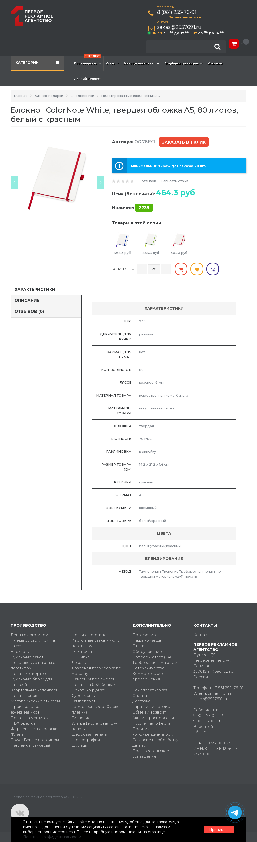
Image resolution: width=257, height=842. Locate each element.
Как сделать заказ (149, 690)
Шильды (80, 745)
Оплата (139, 695)
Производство (87, 61)
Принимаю (219, 829)
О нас (112, 63)
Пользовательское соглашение (150, 753)
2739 (144, 207)
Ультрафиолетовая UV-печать (95, 726)
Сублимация (84, 695)
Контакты (215, 63)
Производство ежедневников (25, 709)
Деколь (79, 662)
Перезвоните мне (185, 17)
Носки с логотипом (91, 634)
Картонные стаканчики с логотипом (96, 643)
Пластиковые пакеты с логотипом (33, 665)
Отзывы (139, 645)
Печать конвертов (28, 673)
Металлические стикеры (35, 701)
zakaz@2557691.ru (179, 27)
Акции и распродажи (153, 717)
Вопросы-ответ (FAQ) (153, 657)
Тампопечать (84, 701)
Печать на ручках (88, 690)
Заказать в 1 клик (184, 142)
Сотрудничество (148, 668)
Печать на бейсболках (93, 684)
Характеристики (35, 289)
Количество (123, 269)
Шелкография (86, 739)
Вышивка (81, 657)
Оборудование (147, 651)
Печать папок (24, 695)
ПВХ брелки (23, 723)
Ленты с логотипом (29, 634)
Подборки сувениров (183, 63)
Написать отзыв (174, 181)
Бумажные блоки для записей (32, 682)
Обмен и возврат (149, 712)
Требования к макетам (154, 662)
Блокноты (20, 651)
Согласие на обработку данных (155, 742)
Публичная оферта (151, 723)
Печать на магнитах (29, 717)
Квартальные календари (35, 690)
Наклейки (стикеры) (30, 745)
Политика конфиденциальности (153, 731)
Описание (27, 300)
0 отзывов (147, 181)
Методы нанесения (141, 63)
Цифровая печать (89, 734)
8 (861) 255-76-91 (176, 12)
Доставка (141, 701)
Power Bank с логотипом (35, 739)
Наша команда (146, 640)
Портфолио (144, 634)
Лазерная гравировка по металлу (96, 671)
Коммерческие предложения (147, 676)
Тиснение (81, 717)
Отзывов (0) (29, 311)
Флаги (17, 734)
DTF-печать (83, 651)
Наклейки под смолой (94, 679)
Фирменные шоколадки (34, 728)
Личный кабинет (87, 78)
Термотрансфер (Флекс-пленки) (96, 709)
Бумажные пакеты (28, 657)
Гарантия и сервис (151, 706)
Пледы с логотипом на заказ (33, 643)
